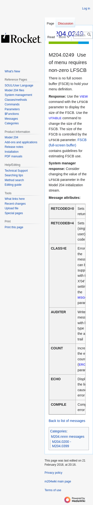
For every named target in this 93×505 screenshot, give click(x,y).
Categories (58, 431)
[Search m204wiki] (83, 35)
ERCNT (84, 364)
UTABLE (55, 118)
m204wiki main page (58, 481)
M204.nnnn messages (68, 436)
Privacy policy (53, 472)
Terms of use (53, 490)
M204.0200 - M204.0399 (61, 444)
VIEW (84, 96)
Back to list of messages (67, 421)
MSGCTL (84, 297)
